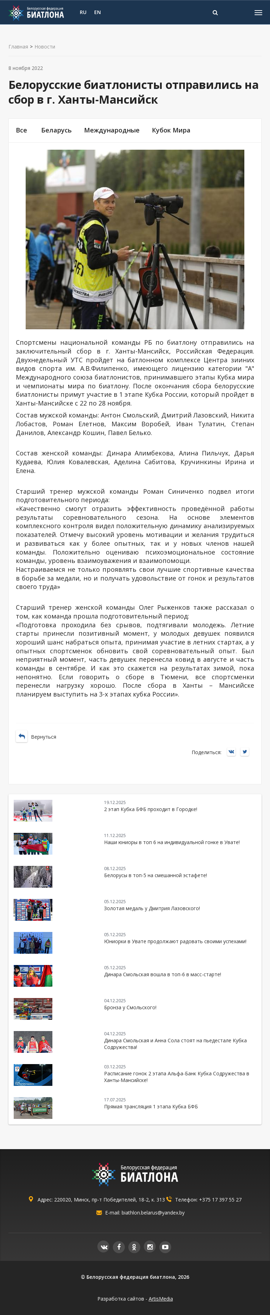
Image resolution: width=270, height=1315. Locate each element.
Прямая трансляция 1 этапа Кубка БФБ (151, 1106)
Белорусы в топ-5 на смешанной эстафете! (155, 875)
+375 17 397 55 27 (220, 1199)
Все (21, 130)
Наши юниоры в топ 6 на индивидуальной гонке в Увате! (172, 842)
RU (83, 12)
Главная (18, 47)
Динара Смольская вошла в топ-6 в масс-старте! (162, 974)
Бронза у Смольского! (130, 1007)
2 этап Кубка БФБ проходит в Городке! (150, 809)
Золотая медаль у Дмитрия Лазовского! (152, 908)
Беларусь (56, 130)
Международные (112, 130)
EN (97, 12)
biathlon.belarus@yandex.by (153, 1212)
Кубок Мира (171, 130)
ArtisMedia (161, 1298)
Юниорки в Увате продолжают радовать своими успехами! (175, 941)
